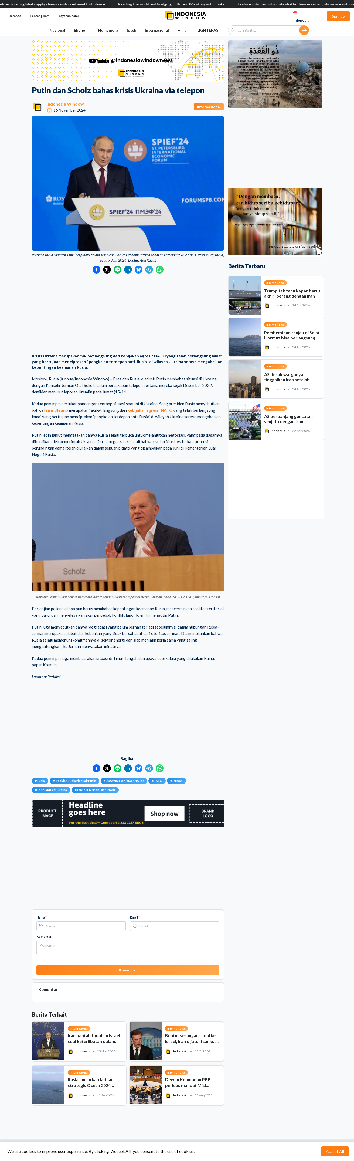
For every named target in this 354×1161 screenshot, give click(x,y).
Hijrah (183, 30)
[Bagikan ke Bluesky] (138, 270)
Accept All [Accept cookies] (335, 1151)
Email (135, 917)
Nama (41, 917)
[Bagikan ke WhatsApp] (160, 270)
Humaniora (108, 30)
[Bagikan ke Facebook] (96, 270)
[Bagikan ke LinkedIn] (128, 270)
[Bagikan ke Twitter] (107, 270)
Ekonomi (82, 30)
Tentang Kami (40, 16)
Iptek (131, 30)
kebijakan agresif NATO (150, 410)
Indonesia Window (65, 103)
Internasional (157, 30)
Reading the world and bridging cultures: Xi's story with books (180, 4)
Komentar (44, 936)
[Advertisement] (128, 314)
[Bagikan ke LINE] (117, 270)
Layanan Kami (69, 16)
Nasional (57, 30)
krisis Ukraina (56, 410)
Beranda (15, 16)
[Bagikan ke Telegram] (149, 270)
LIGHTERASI (208, 30)
